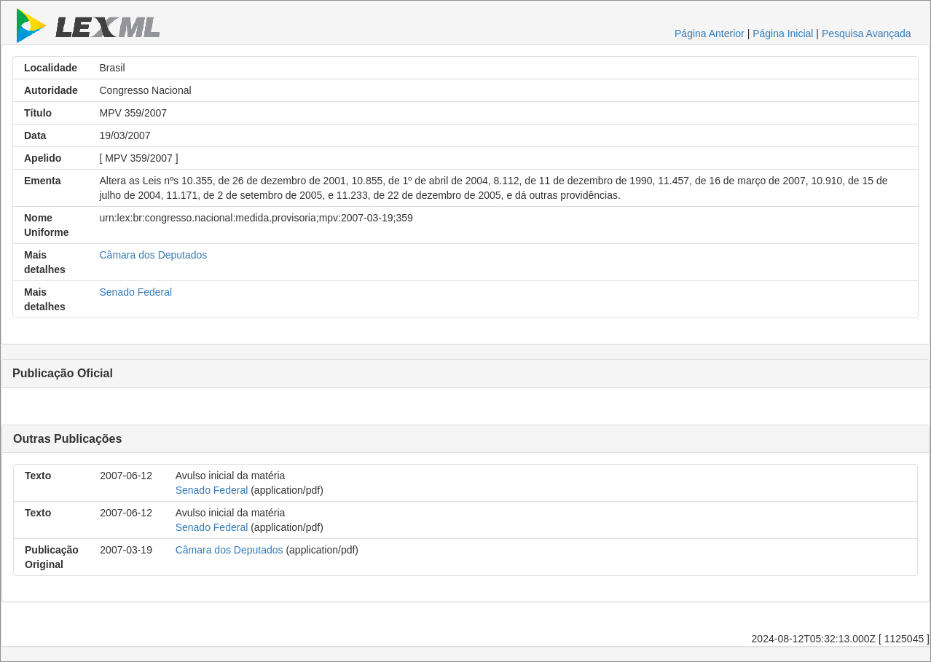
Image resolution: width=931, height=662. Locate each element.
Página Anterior (710, 33)
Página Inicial (783, 33)
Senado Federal (136, 292)
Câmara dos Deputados (154, 255)
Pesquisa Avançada (866, 33)
